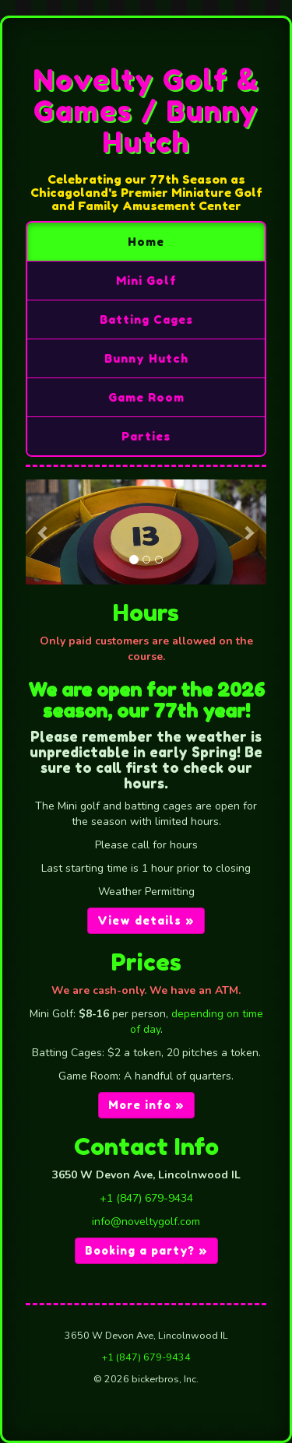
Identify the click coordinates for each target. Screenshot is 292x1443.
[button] (44, 532)
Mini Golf (146, 280)
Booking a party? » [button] (146, 1250)
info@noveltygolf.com (146, 1221)
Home (146, 241)
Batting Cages (146, 319)
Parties (146, 436)
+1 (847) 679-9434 (146, 1198)
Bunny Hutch (146, 358)
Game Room (146, 397)
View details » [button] (146, 920)
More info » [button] (146, 1104)
